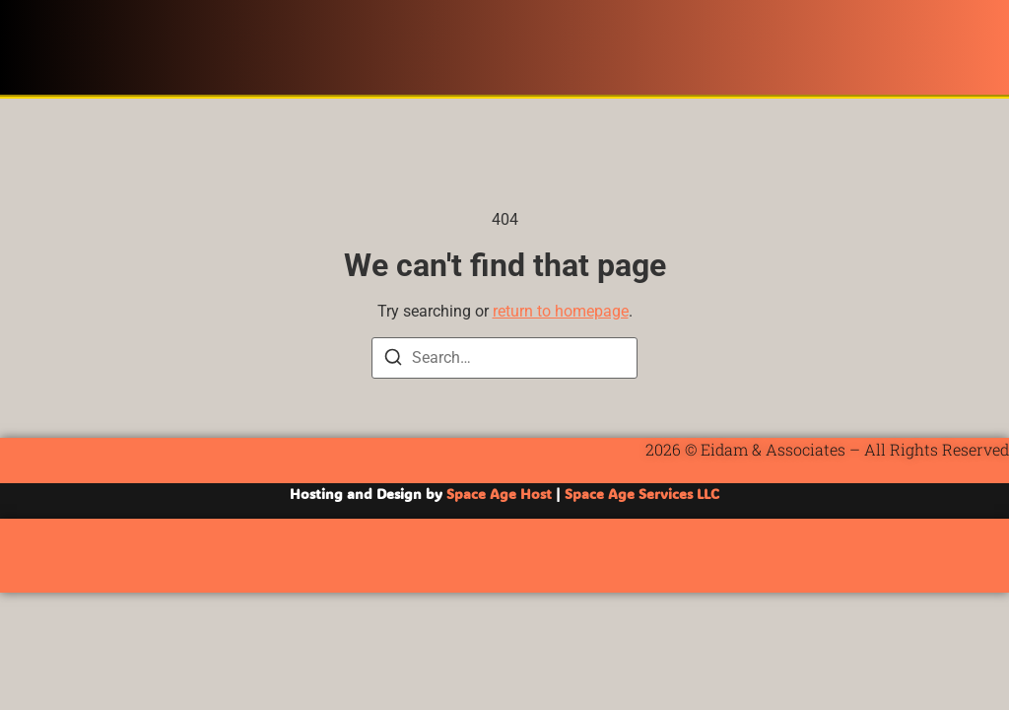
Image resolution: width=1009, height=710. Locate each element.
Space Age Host (499, 493)
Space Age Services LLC (642, 493)
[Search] (393, 360)
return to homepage (561, 311)
